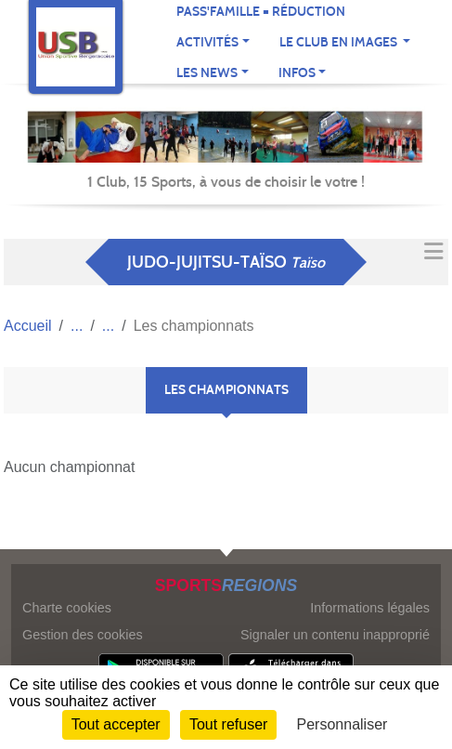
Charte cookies (66, 607)
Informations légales (370, 607)
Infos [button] (297, 73)
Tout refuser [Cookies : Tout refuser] (228, 724)
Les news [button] (207, 73)
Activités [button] (207, 42)
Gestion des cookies (82, 634)
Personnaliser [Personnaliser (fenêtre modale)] (342, 724)
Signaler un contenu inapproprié (335, 634)
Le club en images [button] (339, 42)
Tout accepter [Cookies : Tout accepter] (116, 724)
